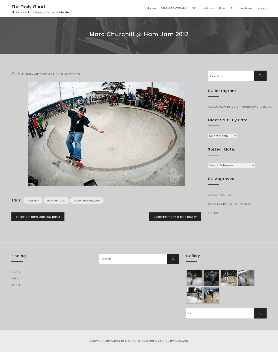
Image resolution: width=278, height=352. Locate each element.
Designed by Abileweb (171, 341)
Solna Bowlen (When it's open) (230, 203)
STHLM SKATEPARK (174, 8)
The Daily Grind (28, 7)
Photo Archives (242, 8)
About (262, 8)
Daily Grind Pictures (40, 74)
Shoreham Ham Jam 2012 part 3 (38, 217)
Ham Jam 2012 (56, 200)
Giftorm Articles (203, 8)
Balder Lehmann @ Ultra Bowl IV (175, 217)
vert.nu (213, 212)
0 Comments (70, 74)
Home (151, 8)
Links (222, 8)
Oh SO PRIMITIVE (219, 195)
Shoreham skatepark (86, 200)
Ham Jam (33, 200)
